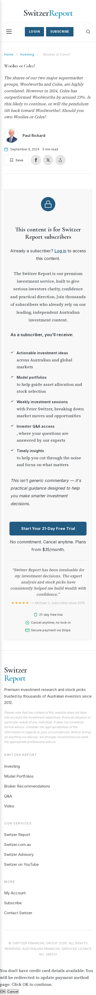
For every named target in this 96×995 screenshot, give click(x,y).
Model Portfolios (19, 776)
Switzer (48, 12)
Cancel (12, 991)
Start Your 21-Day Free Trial (48, 528)
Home (8, 54)
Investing (27, 54)
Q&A (8, 796)
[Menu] (9, 32)
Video (9, 806)
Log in (60, 250)
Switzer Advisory (19, 854)
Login (34, 31)
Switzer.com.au (17, 844)
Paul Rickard (34, 135)
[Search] (88, 31)
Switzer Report (17, 834)
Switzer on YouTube (21, 864)
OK (3, 991)
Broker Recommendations (27, 786)
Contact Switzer (18, 912)
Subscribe (59, 31)
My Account (15, 893)
